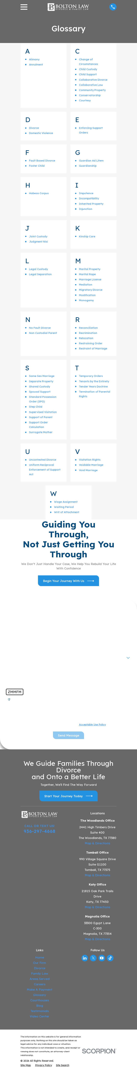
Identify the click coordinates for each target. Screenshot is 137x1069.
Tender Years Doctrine (93, 386)
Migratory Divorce (90, 289)
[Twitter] (93, 958)
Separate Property (41, 381)
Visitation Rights (89, 459)
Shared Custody (39, 386)
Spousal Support (39, 391)
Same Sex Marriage (41, 376)
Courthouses (39, 1000)
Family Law (39, 973)
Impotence (86, 193)
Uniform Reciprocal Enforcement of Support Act (44, 469)
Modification (87, 295)
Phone (11, 643)
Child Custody (88, 69)
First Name (14, 631)
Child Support (88, 74)
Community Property (92, 90)
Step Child (35, 406)
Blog (39, 1005)
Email (74, 643)
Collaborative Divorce (93, 79)
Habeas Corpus (39, 193)
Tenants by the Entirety (94, 381)
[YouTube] (101, 958)
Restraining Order (90, 343)
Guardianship (88, 165)
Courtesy (85, 100)
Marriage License (90, 279)
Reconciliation (88, 327)
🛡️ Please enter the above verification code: (37, 699)
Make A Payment (39, 989)
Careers (39, 984)
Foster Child (37, 165)
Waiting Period (64, 507)
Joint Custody (38, 236)
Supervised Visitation (43, 412)
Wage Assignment (66, 501)
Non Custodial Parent (43, 333)
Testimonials (40, 1011)
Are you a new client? (21, 655)
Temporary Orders (91, 376)
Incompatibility (89, 198)
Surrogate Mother (40, 432)
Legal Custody (38, 269)
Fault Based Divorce (42, 160)
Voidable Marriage (91, 465)
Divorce (34, 128)
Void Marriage (88, 470)
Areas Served (40, 979)
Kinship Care (87, 236)
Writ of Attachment (66, 512)
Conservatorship (90, 95)
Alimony (34, 59)
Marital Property (89, 269)
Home (39, 957)
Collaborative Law (91, 85)
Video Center (39, 1016)
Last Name (78, 631)
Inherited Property (91, 203)
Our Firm (39, 963)
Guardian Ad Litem (91, 160)
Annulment (36, 64)
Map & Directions (97, 843)
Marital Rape (87, 274)
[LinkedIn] (85, 958)
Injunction (85, 209)
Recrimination (88, 333)
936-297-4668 (39, 831)
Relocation (86, 338)
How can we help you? (22, 667)
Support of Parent (40, 417)
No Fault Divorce (40, 327)
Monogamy (86, 300)
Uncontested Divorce (42, 459)
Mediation (85, 284)
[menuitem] (26, 1065)
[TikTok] (110, 958)
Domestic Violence (41, 133)
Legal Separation (40, 274)
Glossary (39, 995)
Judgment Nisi (38, 241)
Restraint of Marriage (93, 348)
